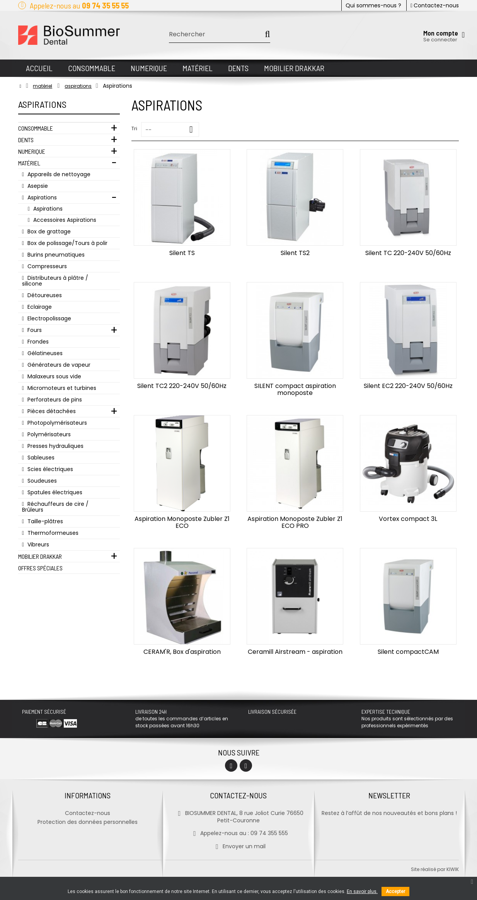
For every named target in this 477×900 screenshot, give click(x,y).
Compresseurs (46, 266)
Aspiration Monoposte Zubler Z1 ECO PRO (294, 522)
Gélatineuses (44, 353)
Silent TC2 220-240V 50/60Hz (182, 385)
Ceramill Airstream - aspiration (295, 651)
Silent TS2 (295, 252)
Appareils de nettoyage (58, 174)
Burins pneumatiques (55, 255)
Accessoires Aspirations (64, 220)
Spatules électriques (54, 492)
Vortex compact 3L (408, 518)
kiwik (452, 869)
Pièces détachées (51, 411)
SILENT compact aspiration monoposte (295, 389)
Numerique (31, 151)
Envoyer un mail (238, 846)
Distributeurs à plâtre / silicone (55, 281)
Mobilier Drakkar (40, 556)
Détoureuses (44, 295)
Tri (134, 128)
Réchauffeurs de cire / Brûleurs (55, 507)
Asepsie (37, 186)
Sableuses (40, 457)
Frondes (37, 341)
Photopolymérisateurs (56, 423)
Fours (34, 330)
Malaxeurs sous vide (53, 376)
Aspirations (41, 197)
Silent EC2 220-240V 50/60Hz (408, 385)
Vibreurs (37, 544)
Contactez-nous (435, 5)
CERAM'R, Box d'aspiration (182, 651)
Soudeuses (41, 481)
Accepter (395, 891)
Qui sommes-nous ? (373, 5)
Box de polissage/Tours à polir (66, 243)
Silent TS (182, 252)
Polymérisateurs (48, 434)
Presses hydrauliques (54, 446)
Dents (26, 139)
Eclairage (39, 307)
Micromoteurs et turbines (61, 388)
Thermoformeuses (52, 533)
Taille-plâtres (44, 521)
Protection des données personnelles (87, 822)
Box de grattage (48, 231)
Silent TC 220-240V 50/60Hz (408, 252)
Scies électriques (49, 469)
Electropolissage (48, 318)
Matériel (29, 163)
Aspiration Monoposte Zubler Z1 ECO (182, 522)
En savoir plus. (362, 891)
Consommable (35, 128)
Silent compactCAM (408, 651)
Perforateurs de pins (54, 399)
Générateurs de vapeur (58, 365)
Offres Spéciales (40, 568)
